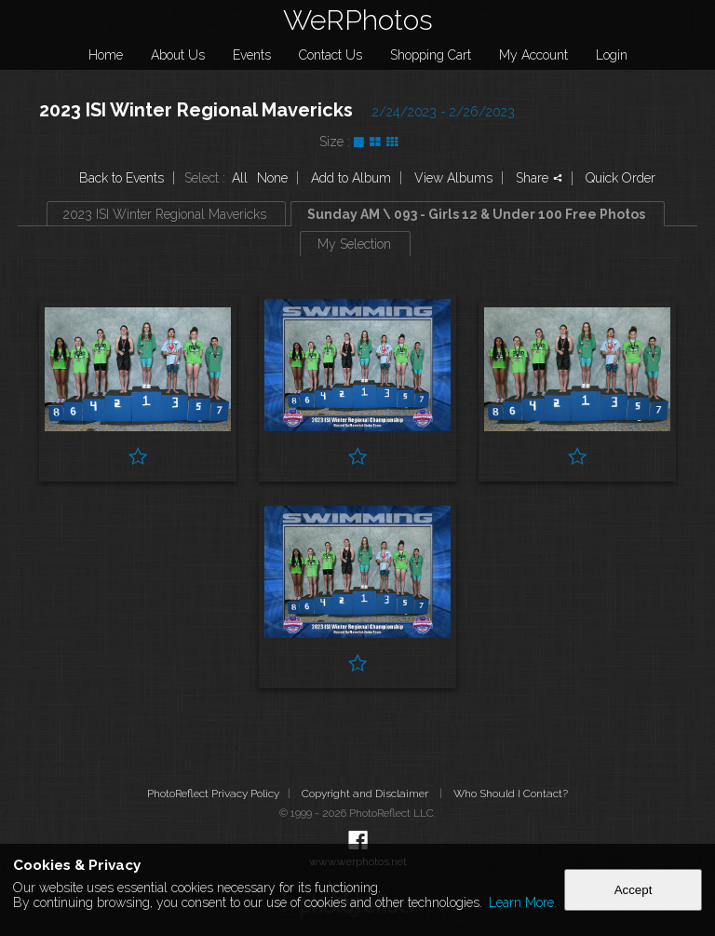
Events (252, 54)
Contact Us (330, 54)
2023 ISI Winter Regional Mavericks (196, 110)
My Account (533, 54)
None (272, 177)
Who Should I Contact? (510, 793)
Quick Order (620, 177)
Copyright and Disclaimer (366, 793)
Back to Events (121, 177)
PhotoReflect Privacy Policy (213, 793)
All (240, 177)
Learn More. (523, 902)
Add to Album (351, 177)
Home (105, 54)
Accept (633, 890)
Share (539, 177)
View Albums (453, 177)
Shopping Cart (430, 54)
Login (611, 54)
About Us (178, 54)
